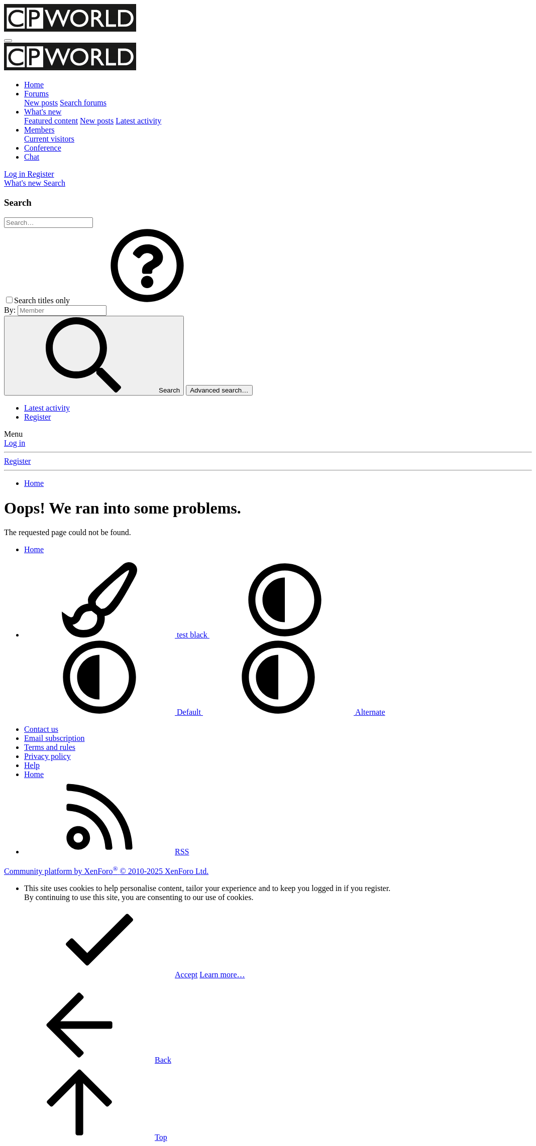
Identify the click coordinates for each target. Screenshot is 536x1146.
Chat (31, 157)
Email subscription (54, 738)
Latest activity (138, 120)
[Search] (54, 183)
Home (34, 84)
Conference (42, 148)
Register (37, 417)
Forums (36, 93)
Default (113, 712)
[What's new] (23, 183)
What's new (42, 111)
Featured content (51, 120)
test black (116, 634)
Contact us (41, 729)
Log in (14, 443)
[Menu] (8, 40)
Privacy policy (47, 756)
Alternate (294, 712)
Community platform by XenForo (106, 871)
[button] (147, 300)
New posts (41, 102)
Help (32, 765)
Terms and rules (49, 747)
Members (39, 129)
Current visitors (49, 139)
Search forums (83, 102)
